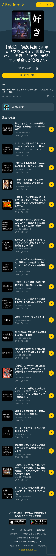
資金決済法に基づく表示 (28, 538)
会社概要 (41, 530)
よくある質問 (26, 530)
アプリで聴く (27, 75)
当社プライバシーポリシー (21, 546)
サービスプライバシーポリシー (27, 542)
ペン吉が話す (24, 68)
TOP (13, 530)
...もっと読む (7, 92)
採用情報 (14, 534)
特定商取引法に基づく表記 (34, 534)
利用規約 (42, 546)
